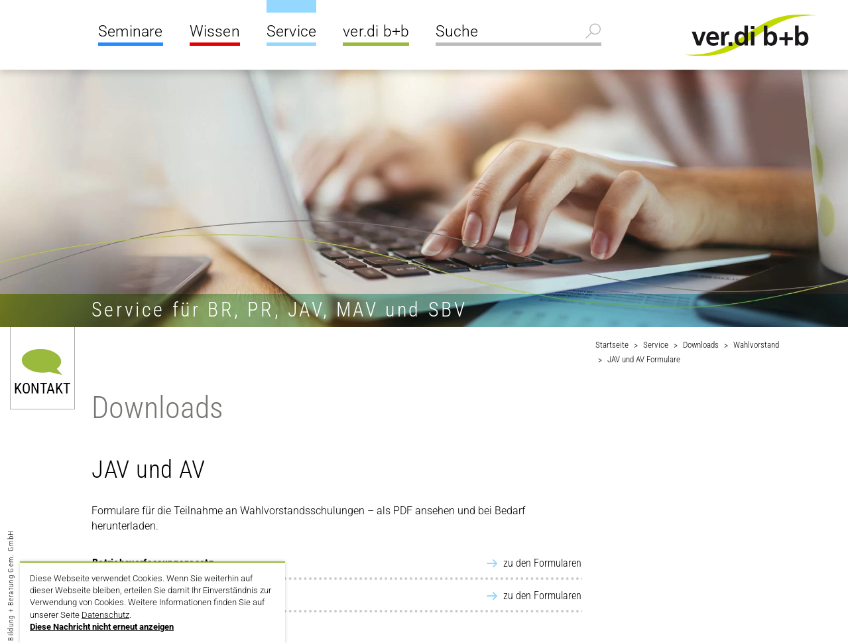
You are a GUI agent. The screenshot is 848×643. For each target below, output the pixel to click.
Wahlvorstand (756, 345)
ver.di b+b (376, 31)
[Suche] (518, 33)
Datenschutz (105, 615)
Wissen (215, 31)
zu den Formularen (542, 563)
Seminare (130, 31)
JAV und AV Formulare (643, 359)
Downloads (701, 345)
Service (291, 31)
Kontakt (42, 387)
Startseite (612, 345)
